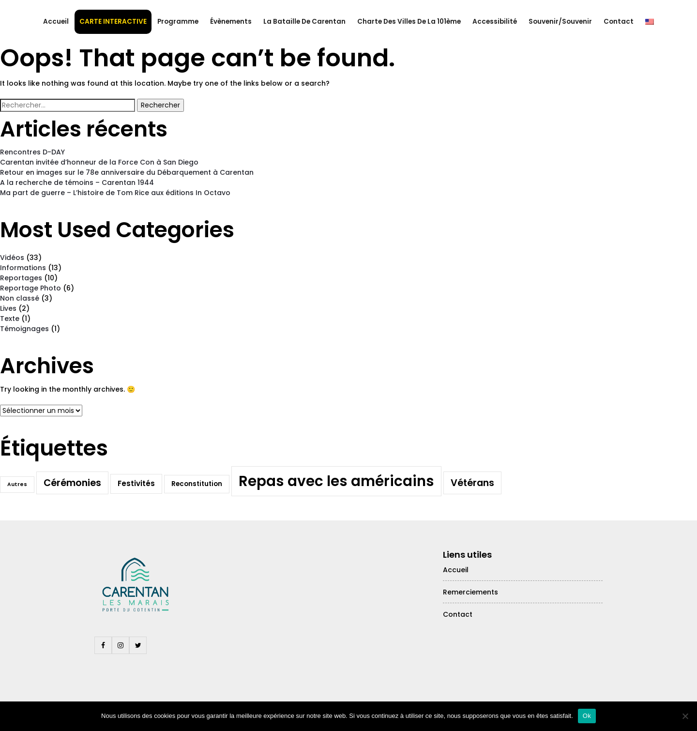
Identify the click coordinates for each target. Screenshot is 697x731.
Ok (587, 715)
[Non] (685, 716)
